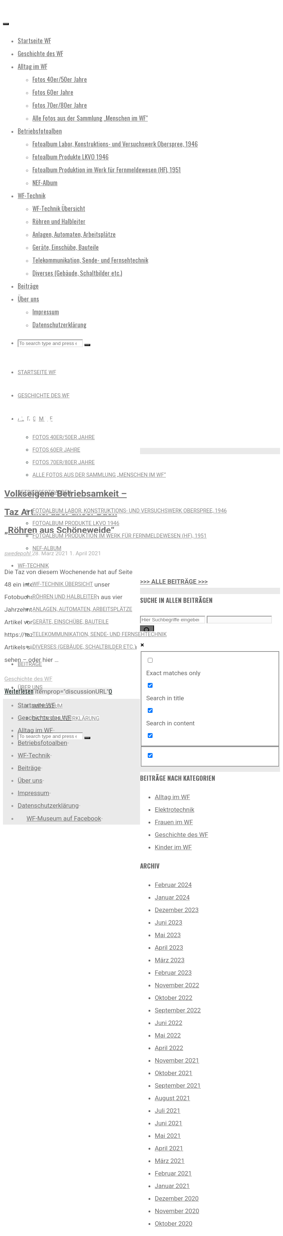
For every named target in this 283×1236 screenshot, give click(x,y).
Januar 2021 (172, 1186)
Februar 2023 (173, 972)
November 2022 (177, 985)
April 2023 (169, 947)
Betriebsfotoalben (42, 742)
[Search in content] (150, 710)
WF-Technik (34, 755)
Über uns (30, 780)
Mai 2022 (168, 1035)
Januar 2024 (172, 897)
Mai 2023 (168, 935)
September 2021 (178, 1085)
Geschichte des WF (28, 679)
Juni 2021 (168, 1123)
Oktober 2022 (173, 997)
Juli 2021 (167, 1110)
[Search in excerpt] (150, 735)
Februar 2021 (173, 1173)
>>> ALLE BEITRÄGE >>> (174, 581)
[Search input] (172, 620)
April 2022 (169, 1048)
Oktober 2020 (173, 1223)
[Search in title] (150, 685)
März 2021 (170, 1160)
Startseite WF (36, 705)
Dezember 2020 (177, 1198)
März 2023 (170, 960)
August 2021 (172, 1098)
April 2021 (169, 1148)
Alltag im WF (172, 797)
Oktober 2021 (173, 1073)
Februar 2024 (173, 884)
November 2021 (177, 1060)
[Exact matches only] (150, 660)
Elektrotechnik (174, 809)
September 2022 (178, 1010)
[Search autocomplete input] (239, 620)
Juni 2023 (168, 922)
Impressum (33, 793)
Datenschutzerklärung (48, 805)
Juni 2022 (168, 1022)
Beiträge (29, 767)
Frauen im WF (174, 822)
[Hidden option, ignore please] (150, 755)
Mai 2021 (168, 1135)
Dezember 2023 (177, 910)
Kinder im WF (173, 847)
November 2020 (177, 1211)
